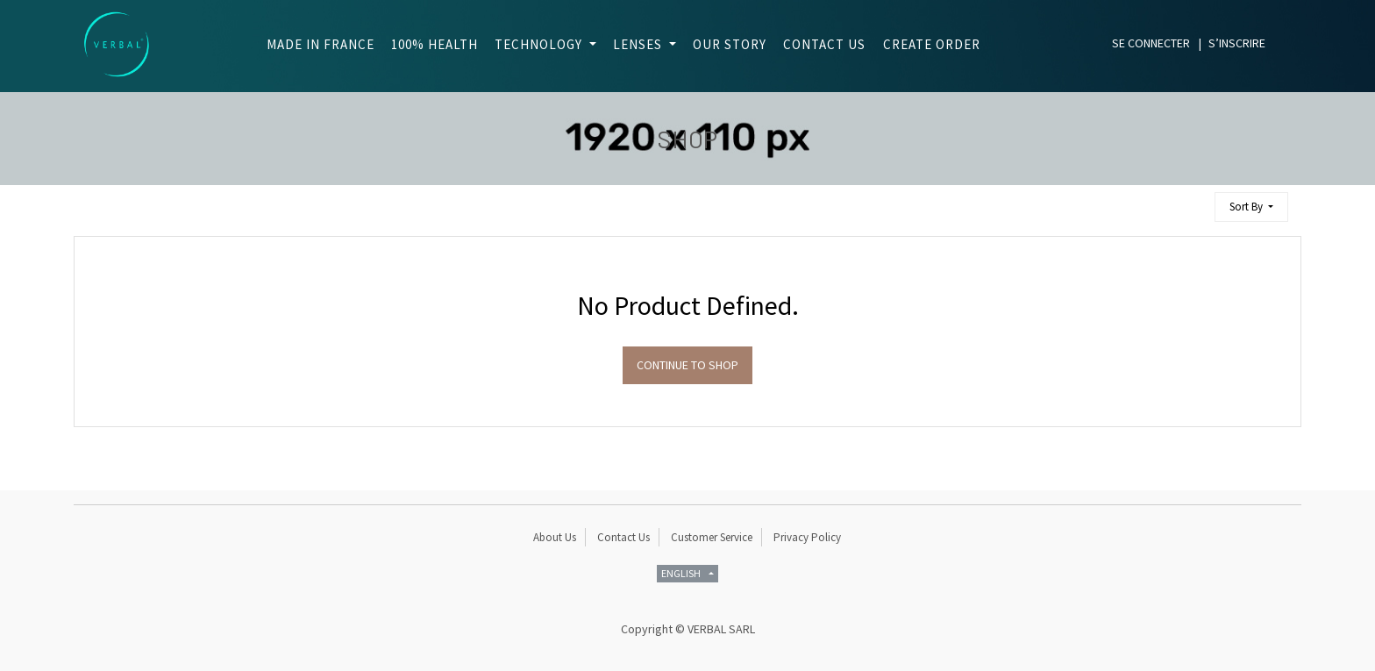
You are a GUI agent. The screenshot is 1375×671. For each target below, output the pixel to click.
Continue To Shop (687, 365)
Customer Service (711, 537)
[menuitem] (315, 45)
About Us (554, 537)
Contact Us (623, 537)
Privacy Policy (807, 537)
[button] (1251, 207)
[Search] (1193, 199)
